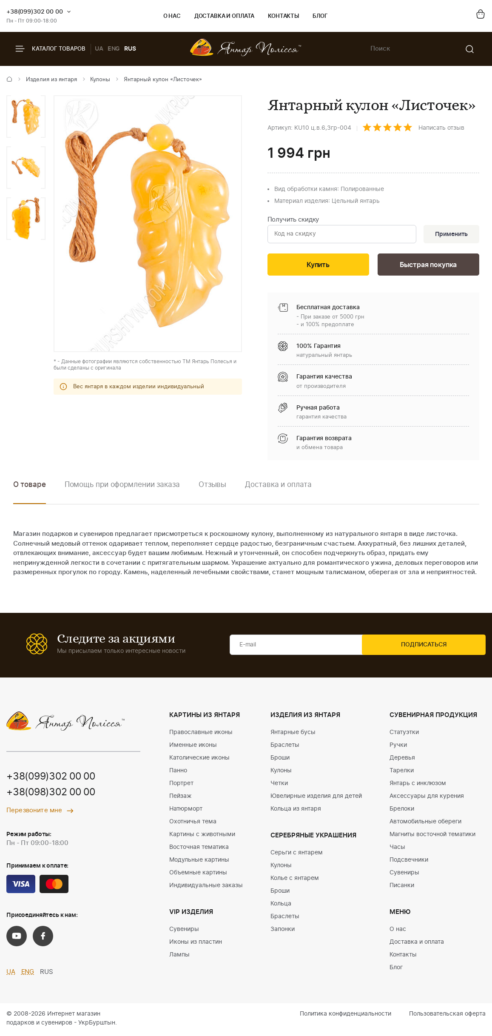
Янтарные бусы (293, 734)
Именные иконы (193, 747)
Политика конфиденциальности (345, 1016)
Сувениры (184, 931)
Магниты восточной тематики (432, 837)
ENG (114, 49)
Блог (320, 16)
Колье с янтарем (294, 880)
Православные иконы (201, 734)
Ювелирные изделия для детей (316, 798)
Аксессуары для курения (427, 798)
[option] (26, 116)
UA (99, 49)
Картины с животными (202, 837)
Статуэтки (404, 734)
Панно (178, 773)
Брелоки (402, 811)
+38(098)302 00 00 (54, 795)
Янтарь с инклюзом (418, 785)
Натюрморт (185, 811)
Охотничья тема (192, 824)
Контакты (283, 16)
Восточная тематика (199, 849)
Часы (397, 849)
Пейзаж (180, 798)
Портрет (181, 785)
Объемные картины (198, 875)
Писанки (402, 888)
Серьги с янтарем (296, 855)
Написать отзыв (441, 128)
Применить (449, 235)
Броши (280, 760)
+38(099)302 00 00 (34, 12)
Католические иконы (199, 760)
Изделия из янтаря (51, 80)
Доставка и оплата (224, 16)
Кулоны (100, 80)
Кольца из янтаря (295, 811)
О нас (172, 16)
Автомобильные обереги (425, 824)
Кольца (280, 906)
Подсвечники (409, 862)
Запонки (282, 931)
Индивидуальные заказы (206, 888)
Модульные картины (199, 862)
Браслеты (284, 747)
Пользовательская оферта (447, 1016)
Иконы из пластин (195, 944)
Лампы (179, 957)
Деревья (402, 760)
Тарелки (402, 773)
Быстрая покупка (428, 266)
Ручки (398, 747)
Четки (279, 785)
